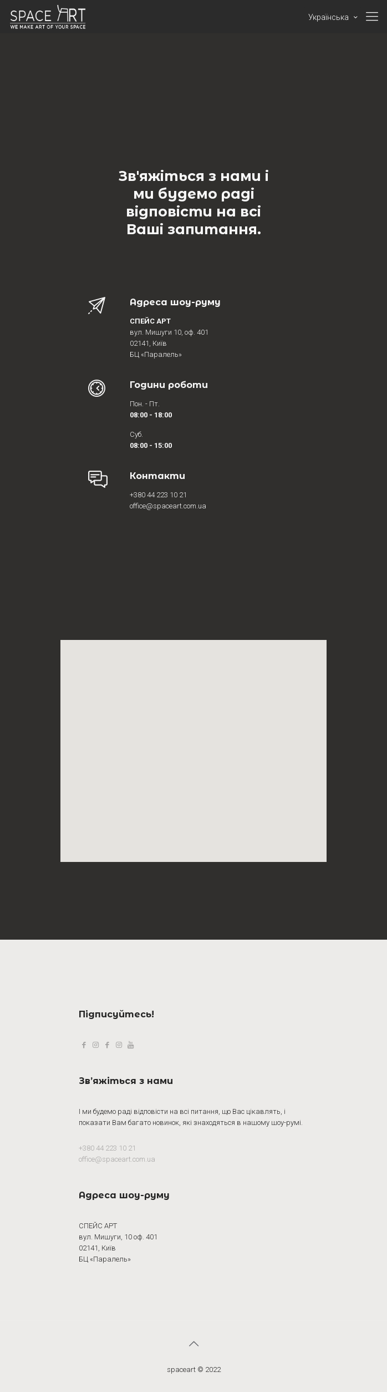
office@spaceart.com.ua (117, 1159)
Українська (333, 17)
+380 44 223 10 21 (107, 1148)
